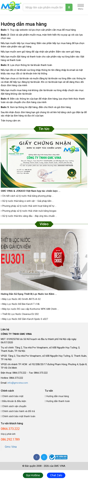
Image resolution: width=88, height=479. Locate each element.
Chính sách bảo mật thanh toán (18, 416)
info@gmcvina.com (18, 382)
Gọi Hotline (33, 475)
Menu (80, 7)
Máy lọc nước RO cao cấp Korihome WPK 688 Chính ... (30, 309)
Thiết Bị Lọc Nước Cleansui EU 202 (20, 314)
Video (44, 224)
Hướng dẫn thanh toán (57, 401)
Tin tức (44, 129)
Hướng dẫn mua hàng (57, 396)
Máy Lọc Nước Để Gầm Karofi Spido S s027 (24, 319)
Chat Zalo (56, 475)
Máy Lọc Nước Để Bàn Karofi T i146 (20, 304)
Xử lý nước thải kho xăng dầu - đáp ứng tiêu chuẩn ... (29, 216)
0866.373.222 (10, 429)
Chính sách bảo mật (12, 396)
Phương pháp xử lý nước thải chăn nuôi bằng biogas (28, 210)
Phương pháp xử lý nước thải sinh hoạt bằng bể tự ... (28, 205)
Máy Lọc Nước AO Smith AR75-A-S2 (21, 299)
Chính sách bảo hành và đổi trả (18, 411)
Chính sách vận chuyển (13, 406)
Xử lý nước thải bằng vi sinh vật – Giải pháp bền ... (27, 201)
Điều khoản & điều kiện (13, 401)
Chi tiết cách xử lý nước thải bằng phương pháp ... (27, 195)
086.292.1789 (10, 439)
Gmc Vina (11, 446)
